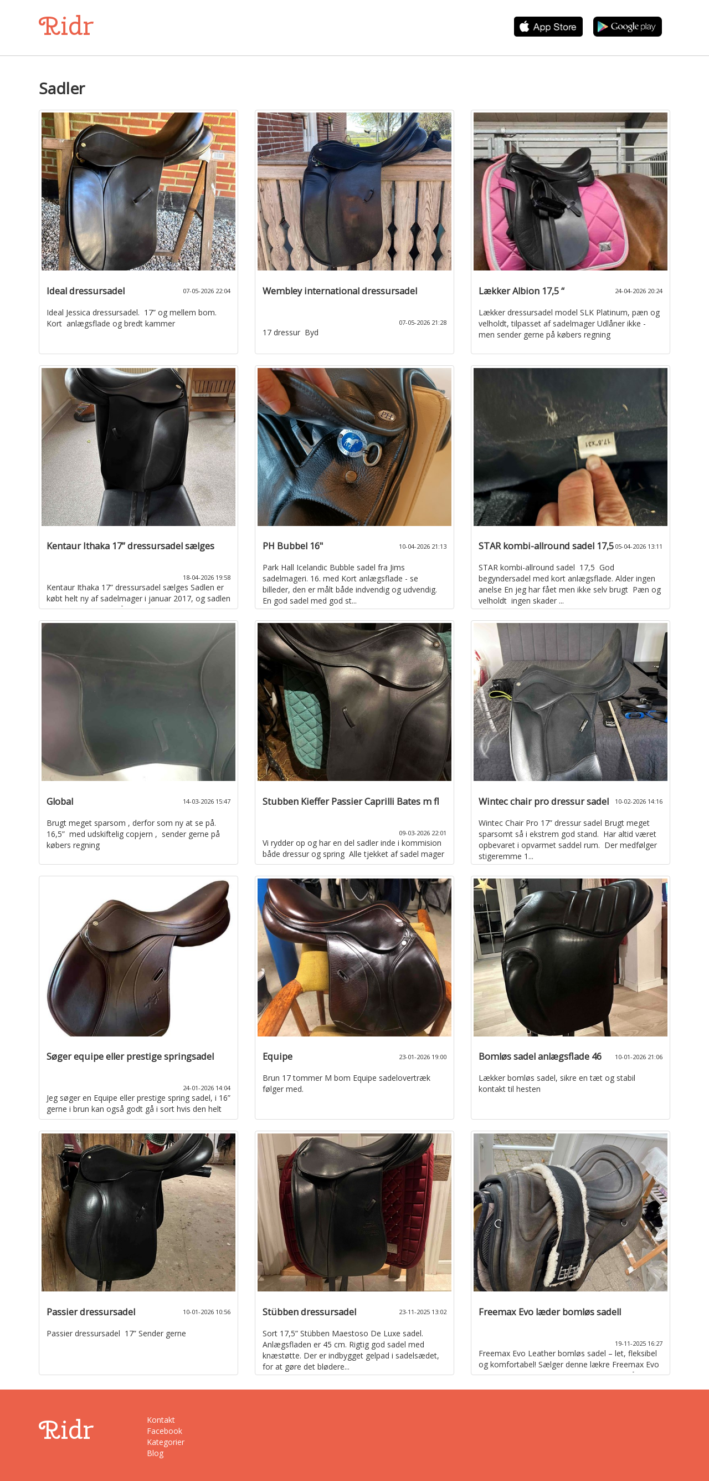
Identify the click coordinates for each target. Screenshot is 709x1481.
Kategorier (165, 1442)
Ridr (66, 26)
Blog (155, 1453)
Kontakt (161, 1419)
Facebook (164, 1431)
